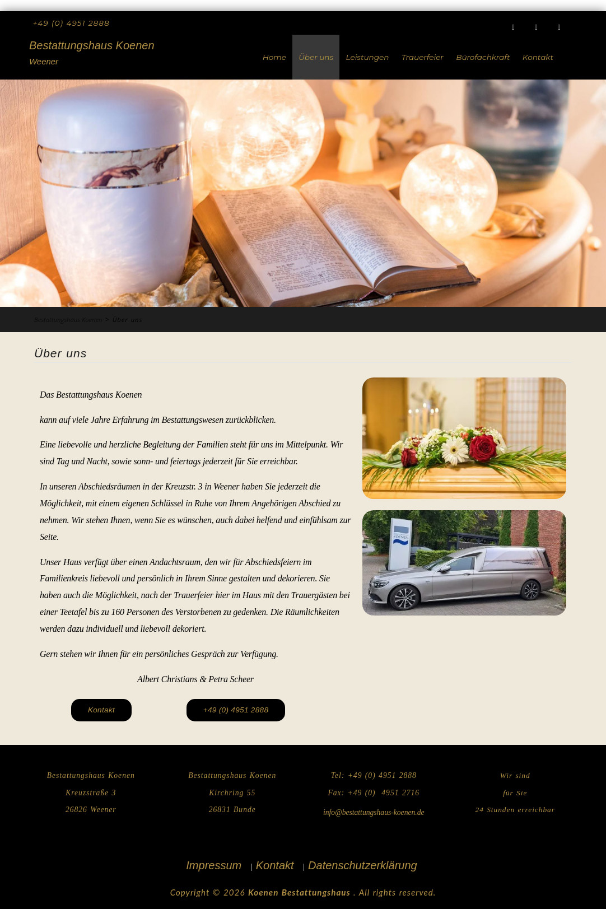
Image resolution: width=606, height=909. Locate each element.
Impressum (213, 865)
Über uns (316, 57)
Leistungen (367, 57)
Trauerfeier (423, 57)
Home (274, 57)
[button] (236, 710)
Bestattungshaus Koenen (92, 45)
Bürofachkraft (483, 57)
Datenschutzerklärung (362, 865)
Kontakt (538, 57)
